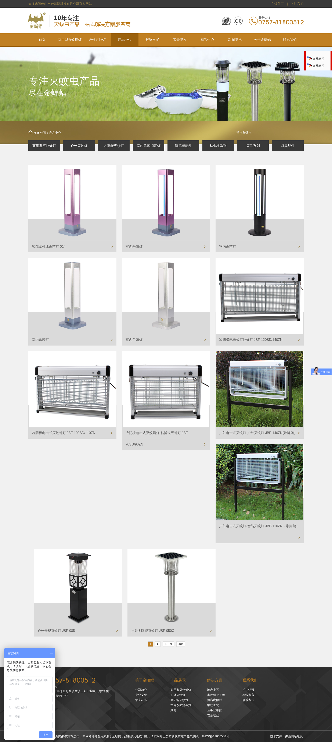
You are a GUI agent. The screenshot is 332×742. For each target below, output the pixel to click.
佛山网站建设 (294, 736)
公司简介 (141, 689)
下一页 (168, 644)
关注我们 (297, 4)
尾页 (180, 644)
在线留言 (277, 4)
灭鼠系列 (253, 146)
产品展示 (178, 680)
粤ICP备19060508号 (215, 736)
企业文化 (141, 695)
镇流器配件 (183, 146)
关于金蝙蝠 (144, 680)
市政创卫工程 (216, 695)
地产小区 (213, 689)
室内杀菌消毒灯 (148, 146)
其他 (173, 710)
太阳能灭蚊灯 (114, 146)
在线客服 (316, 58)
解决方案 (214, 680)
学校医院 (213, 705)
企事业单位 (214, 710)
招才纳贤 (248, 689)
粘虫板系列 (218, 146)
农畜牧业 (213, 715)
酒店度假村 (214, 700)
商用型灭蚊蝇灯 (44, 146)
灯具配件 (288, 146)
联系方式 (248, 700)
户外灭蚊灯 (79, 146)
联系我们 (250, 680)
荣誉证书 (141, 700)
